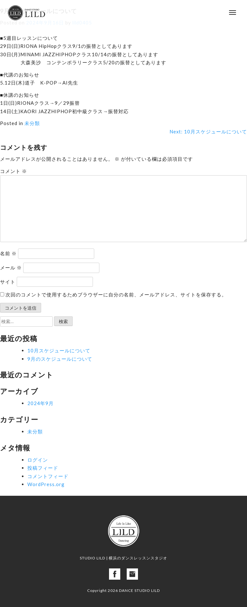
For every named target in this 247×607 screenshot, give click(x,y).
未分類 (32, 123)
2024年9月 (40, 403)
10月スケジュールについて (58, 350)
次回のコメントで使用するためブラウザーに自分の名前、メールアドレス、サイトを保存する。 (116, 294)
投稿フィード (42, 468)
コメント (13, 171)
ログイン (37, 460)
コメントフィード (48, 476)
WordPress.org (46, 484)
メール (11, 267)
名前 (8, 253)
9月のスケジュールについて (59, 359)
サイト (7, 282)
